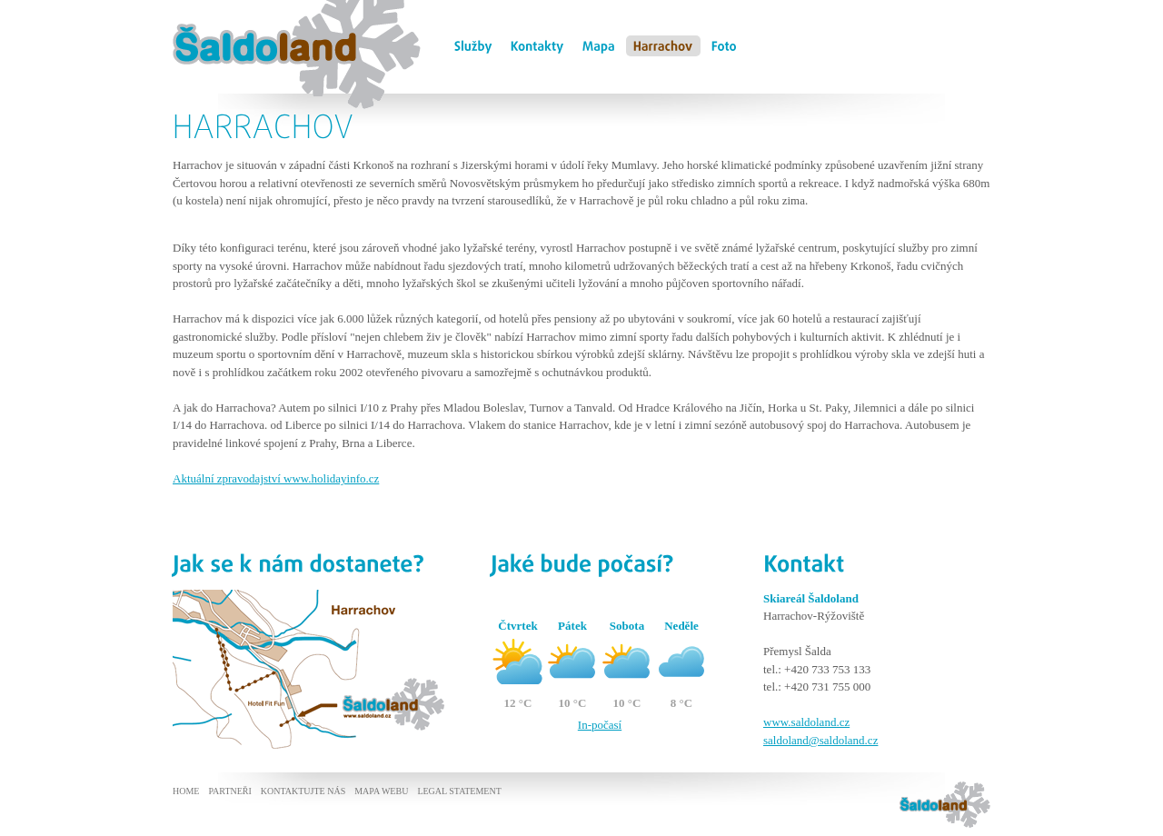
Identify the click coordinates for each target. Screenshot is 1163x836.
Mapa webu (381, 791)
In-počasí (599, 725)
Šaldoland (200, 9)
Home (186, 791)
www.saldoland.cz (806, 722)
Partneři (229, 791)
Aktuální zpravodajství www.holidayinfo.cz (276, 478)
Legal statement (459, 791)
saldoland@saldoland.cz (820, 740)
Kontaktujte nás (303, 791)
